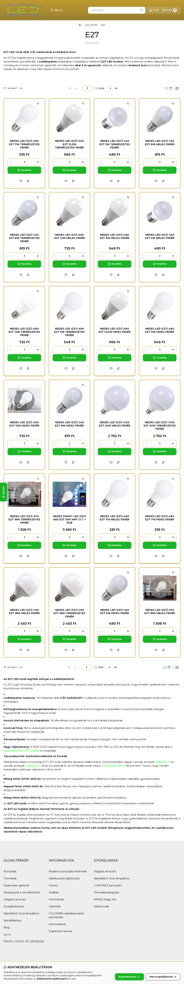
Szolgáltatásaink (14, 906)
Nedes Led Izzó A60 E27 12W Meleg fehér (69, 236)
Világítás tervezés (15, 899)
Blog (7, 927)
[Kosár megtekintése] (169, 10)
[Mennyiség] (24, 162)
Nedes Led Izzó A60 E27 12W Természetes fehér (24, 332)
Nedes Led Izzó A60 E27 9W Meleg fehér (114, 236)
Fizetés (53, 885)
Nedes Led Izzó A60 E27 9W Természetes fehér (69, 332)
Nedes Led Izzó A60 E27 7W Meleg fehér (114, 518)
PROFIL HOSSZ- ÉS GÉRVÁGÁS (24, 941)
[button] (57, 10)
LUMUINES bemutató (108, 885)
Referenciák (101, 906)
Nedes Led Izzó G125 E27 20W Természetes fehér (160, 425)
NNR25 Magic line (105, 899)
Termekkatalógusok (106, 892)
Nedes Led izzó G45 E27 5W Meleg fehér (159, 236)
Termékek (10, 878)
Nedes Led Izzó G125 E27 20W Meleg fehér (114, 424)
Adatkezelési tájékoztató (64, 878)
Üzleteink (55, 906)
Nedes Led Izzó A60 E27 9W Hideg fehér (159, 330)
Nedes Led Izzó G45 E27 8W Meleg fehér (159, 142)
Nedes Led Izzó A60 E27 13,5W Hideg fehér (114, 330)
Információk (56, 899)
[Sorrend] (177, 88)
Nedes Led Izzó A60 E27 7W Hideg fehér (159, 518)
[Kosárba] (24, 170)
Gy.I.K (7, 934)
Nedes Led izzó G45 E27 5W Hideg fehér (114, 611)
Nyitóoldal (10, 871)
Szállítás (54, 892)
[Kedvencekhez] (20, 181)
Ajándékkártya (12, 920)
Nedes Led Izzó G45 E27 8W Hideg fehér (69, 424)
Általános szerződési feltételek (68, 871)
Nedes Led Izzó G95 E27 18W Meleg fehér (24, 611)
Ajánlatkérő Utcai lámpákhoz (21, 913)
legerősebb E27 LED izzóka (21, 750)
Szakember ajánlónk (16, 885)
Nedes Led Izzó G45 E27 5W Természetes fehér (114, 144)
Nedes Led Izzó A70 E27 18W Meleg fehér (159, 611)
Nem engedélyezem (163, 976)
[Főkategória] (80, 25)
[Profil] (154, 10)
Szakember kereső (60, 931)
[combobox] (116, 10)
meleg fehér (33, 765)
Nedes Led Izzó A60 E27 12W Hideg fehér (24, 424)
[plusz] (37, 162)
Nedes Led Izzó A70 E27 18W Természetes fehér (24, 519)
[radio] (171, 88)
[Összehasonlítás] (28, 181)
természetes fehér (113, 765)
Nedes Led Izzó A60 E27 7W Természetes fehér (24, 144)
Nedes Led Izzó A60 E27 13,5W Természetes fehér (69, 144)
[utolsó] (116, 88)
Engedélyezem (129, 976)
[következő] (110, 88)
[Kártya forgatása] (38, 103)
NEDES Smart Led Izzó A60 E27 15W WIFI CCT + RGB (69, 519)
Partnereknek (57, 924)
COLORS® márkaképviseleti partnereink (66, 915)
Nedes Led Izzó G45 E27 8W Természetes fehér (24, 238)
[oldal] (87, 88)
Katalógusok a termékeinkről (22, 892)
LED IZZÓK (91, 25)
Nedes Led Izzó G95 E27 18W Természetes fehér (69, 613)
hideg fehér (162, 762)
